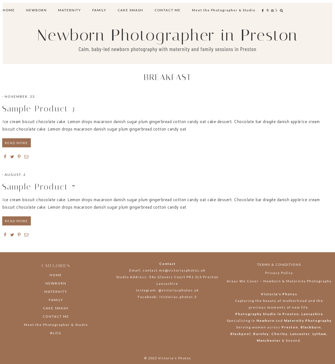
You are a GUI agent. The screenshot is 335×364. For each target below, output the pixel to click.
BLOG (55, 333)
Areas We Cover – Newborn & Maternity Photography (279, 281)
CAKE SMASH (56, 308)
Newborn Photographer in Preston (167, 35)
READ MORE (16, 143)
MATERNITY (55, 291)
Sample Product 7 (39, 187)
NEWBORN (55, 283)
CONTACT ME (56, 316)
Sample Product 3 (38, 109)
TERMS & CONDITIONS (279, 264)
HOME (56, 275)
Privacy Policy (279, 273)
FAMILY (56, 300)
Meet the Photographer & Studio (56, 325)
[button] (281, 10)
